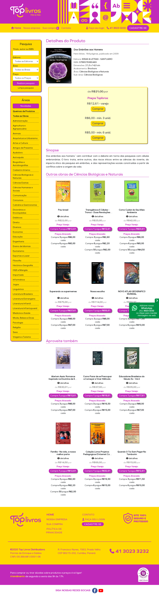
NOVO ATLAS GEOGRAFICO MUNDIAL (131, 292)
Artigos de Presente (23, 148)
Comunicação (20, 195)
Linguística (18, 289)
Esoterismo (18, 251)
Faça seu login (95, 28)
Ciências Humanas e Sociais (23, 189)
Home (16, 28)
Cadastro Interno (21, 170)
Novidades (25, 106)
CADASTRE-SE (138, 28)
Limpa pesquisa (26, 88)
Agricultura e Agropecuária (19, 127)
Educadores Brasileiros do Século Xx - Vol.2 (132, 377)
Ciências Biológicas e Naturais (23, 176)
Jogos (16, 284)
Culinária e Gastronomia (25, 205)
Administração (20, 121)
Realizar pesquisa (25, 83)
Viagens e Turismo (22, 337)
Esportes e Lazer (21, 256)
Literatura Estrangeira (24, 299)
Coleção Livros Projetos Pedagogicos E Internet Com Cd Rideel (97, 454)
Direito (16, 222)
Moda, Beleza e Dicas (23, 318)
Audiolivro (18, 152)
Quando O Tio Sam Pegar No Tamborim (131, 453)
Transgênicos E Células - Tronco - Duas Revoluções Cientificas (97, 212)
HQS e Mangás (20, 270)
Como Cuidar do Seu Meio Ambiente (132, 211)
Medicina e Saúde (21, 313)
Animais (17, 133)
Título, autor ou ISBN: (23, 49)
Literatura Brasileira (23, 294)
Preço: (16, 74)
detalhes (63, 216)
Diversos (17, 227)
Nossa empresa (31, 28)
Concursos (18, 200)
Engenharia (18, 241)
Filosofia (17, 260)
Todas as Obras (21, 116)
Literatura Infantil (22, 303)
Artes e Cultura (20, 143)
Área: (15, 66)
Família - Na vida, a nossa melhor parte (63, 453)
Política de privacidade (54, 531)
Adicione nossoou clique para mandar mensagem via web (146, 310)
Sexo (15, 332)
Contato (66, 28)
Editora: (17, 57)
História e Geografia (23, 265)
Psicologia (18, 322)
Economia (18, 232)
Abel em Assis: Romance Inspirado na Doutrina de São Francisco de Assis (63, 379)
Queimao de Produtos (24, 111)
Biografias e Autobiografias (20, 164)
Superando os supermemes (63, 291)
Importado (18, 275)
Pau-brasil (63, 210)
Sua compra (51, 28)
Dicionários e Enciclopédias (19, 211)
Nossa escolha (97, 291)
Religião (17, 327)
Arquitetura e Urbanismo (25, 138)
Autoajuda (18, 157)
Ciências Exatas (21, 183)
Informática (19, 279)
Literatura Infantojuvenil (25, 308)
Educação (18, 236)
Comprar (97, 109)
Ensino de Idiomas (22, 246)
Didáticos (17, 217)
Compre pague (63, 229)
